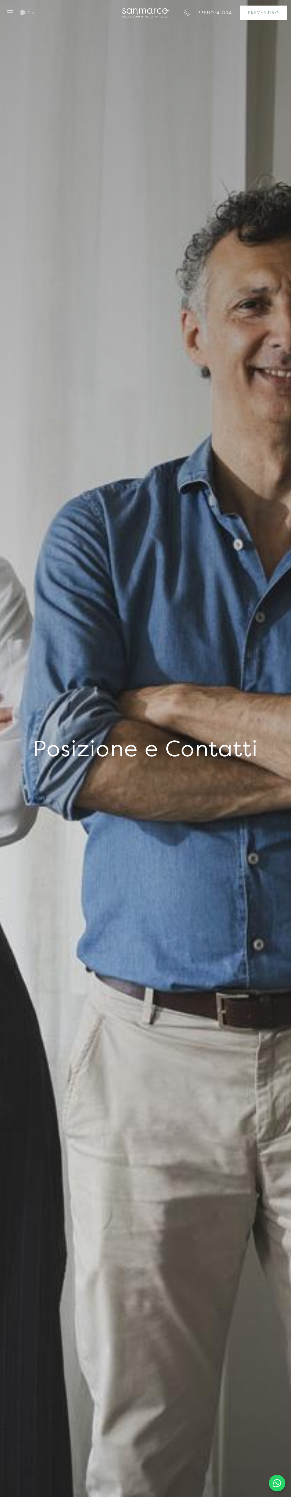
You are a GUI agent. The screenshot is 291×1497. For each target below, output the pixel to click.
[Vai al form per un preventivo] (263, 13)
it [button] (30, 12)
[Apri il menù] (10, 12)
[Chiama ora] (187, 12)
